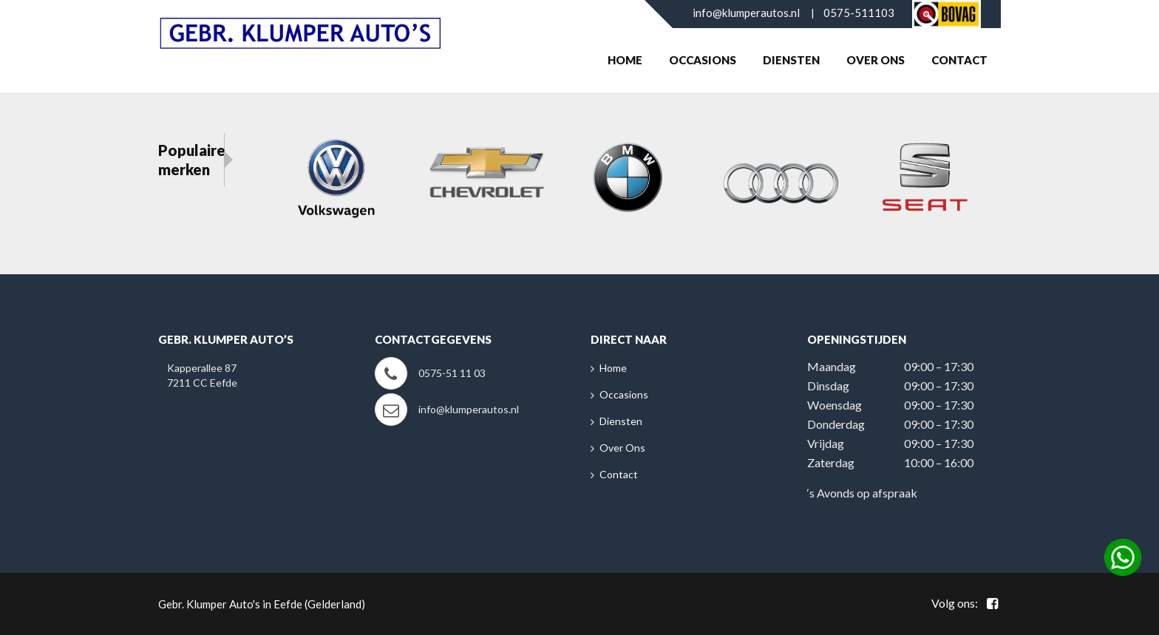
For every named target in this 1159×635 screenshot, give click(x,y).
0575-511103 (858, 12)
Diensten (791, 60)
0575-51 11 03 (452, 373)
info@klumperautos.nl (746, 12)
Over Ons (875, 60)
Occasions (702, 60)
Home (625, 60)
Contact (959, 60)
